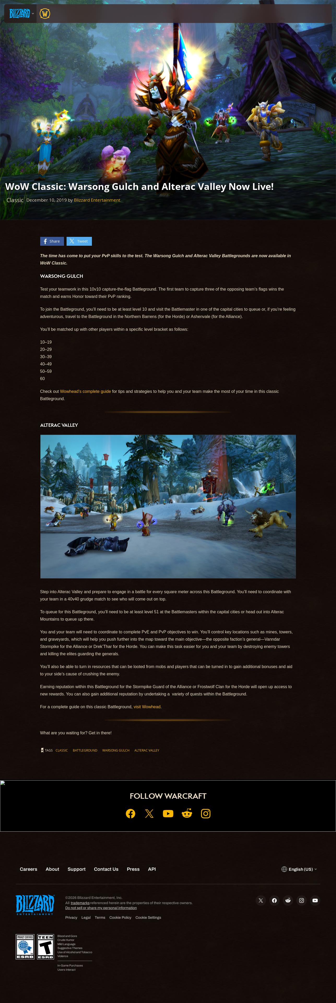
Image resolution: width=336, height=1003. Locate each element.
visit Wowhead (147, 707)
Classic (62, 750)
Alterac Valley (146, 750)
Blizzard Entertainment (97, 200)
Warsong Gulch (115, 750)
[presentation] (20, 13)
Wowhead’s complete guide (85, 391)
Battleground (85, 750)
